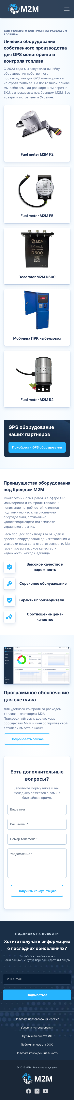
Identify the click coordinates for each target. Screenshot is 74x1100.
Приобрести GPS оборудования (37, 447)
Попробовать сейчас (27, 739)
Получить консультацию (37, 891)
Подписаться (37, 995)
